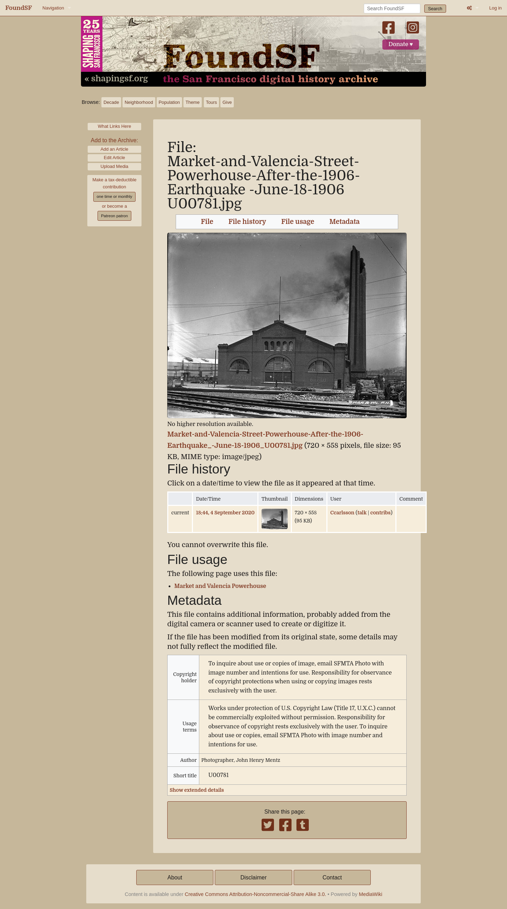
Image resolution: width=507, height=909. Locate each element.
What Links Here (114, 126)
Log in (495, 8)
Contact (332, 877)
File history (247, 222)
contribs (380, 512)
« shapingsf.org (116, 78)
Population (169, 102)
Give (227, 102)
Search (435, 8)
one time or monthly (114, 196)
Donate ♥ (400, 44)
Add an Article (115, 149)
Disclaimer (253, 877)
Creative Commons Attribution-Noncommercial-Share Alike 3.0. (255, 894)
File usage (297, 222)
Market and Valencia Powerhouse (220, 586)
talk (362, 512)
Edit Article (114, 157)
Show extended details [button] (197, 790)
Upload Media (115, 166)
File (207, 222)
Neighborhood (139, 102)
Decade (111, 102)
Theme (193, 102)
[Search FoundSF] (392, 8)
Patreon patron (114, 216)
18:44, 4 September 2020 (225, 512)
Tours (211, 102)
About (175, 877)
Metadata (345, 222)
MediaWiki (370, 894)
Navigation (53, 8)
